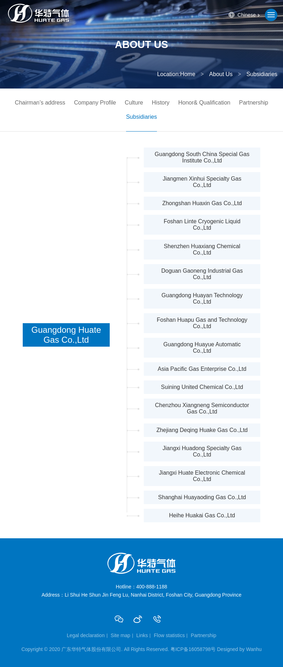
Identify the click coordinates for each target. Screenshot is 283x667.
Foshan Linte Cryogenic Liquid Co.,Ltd (202, 224)
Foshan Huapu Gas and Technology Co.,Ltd (202, 323)
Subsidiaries (141, 117)
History (161, 103)
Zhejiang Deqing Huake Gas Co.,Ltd (201, 430)
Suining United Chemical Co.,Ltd (202, 387)
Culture (134, 103)
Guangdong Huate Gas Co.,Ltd (66, 335)
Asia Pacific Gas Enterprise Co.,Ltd (202, 369)
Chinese (247, 15)
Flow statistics (169, 635)
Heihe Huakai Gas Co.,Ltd (202, 515)
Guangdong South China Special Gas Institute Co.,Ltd (202, 157)
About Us (221, 74)
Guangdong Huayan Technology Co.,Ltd (202, 298)
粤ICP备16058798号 (193, 649)
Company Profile (95, 103)
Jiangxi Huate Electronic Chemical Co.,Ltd (202, 476)
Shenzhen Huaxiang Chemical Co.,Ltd (202, 249)
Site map (120, 635)
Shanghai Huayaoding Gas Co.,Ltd (202, 497)
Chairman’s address (40, 103)
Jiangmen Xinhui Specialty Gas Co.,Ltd (202, 182)
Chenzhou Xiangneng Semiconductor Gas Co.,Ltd (202, 408)
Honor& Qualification (204, 103)
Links (142, 635)
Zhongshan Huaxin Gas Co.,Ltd (202, 203)
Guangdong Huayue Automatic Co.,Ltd (202, 347)
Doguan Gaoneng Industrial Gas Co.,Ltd (202, 274)
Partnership (253, 103)
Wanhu (254, 649)
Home (187, 74)
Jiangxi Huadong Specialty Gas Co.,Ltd (202, 451)
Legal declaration (86, 635)
